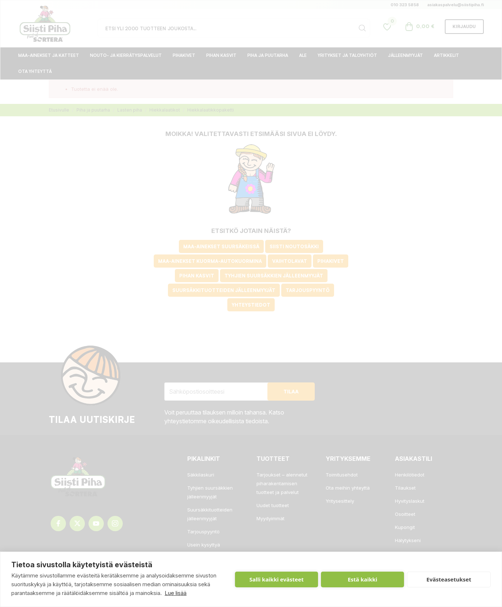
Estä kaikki (362, 579)
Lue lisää (176, 593)
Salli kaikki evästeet (277, 579)
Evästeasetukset (449, 579)
